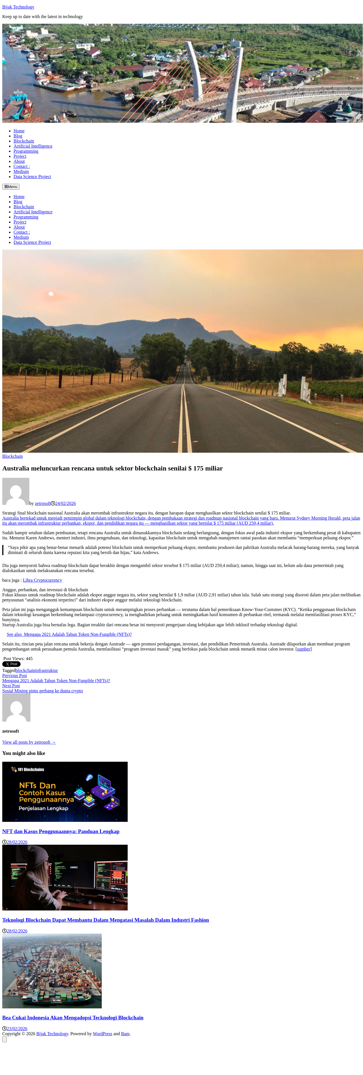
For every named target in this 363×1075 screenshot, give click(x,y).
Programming (26, 151)
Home (19, 130)
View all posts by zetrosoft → (29, 742)
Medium (21, 171)
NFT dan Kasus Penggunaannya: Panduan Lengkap (60, 831)
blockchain (25, 670)
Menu (11, 187)
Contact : (22, 166)
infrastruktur (46, 670)
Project (20, 156)
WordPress (102, 1033)
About (19, 161)
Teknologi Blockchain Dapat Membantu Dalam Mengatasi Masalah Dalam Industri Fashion (105, 920)
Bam (125, 1033)
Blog (18, 135)
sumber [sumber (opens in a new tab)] (303, 649)
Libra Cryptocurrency (42, 580)
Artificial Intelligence (33, 146)
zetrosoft (43, 503)
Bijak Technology (18, 7)
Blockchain (24, 141)
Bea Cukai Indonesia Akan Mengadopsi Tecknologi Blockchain (72, 1018)
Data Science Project (32, 176)
